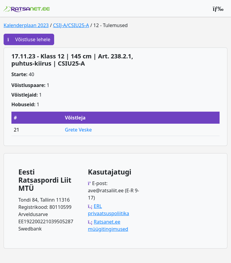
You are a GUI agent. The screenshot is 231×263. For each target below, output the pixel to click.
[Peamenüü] (218, 8)
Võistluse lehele (29, 39)
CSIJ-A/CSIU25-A (71, 25)
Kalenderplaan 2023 (26, 25)
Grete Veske (78, 129)
